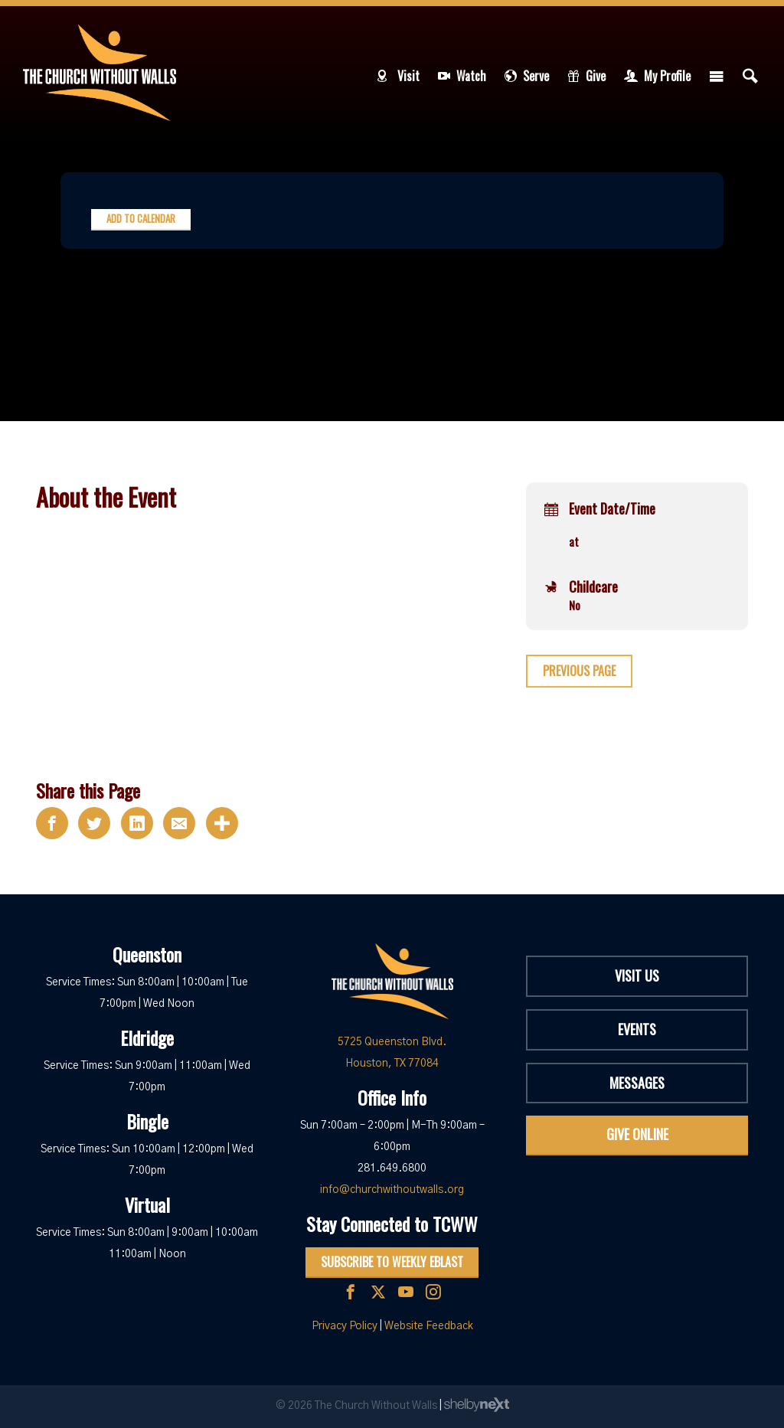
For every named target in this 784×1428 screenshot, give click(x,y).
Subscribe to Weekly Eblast (392, 1262)
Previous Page (579, 671)
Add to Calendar (140, 218)
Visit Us (637, 975)
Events (637, 1029)
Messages (637, 1083)
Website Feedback (428, 1326)
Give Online (637, 1134)
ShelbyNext (476, 1405)
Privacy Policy (344, 1326)
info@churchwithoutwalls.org (392, 1190)
